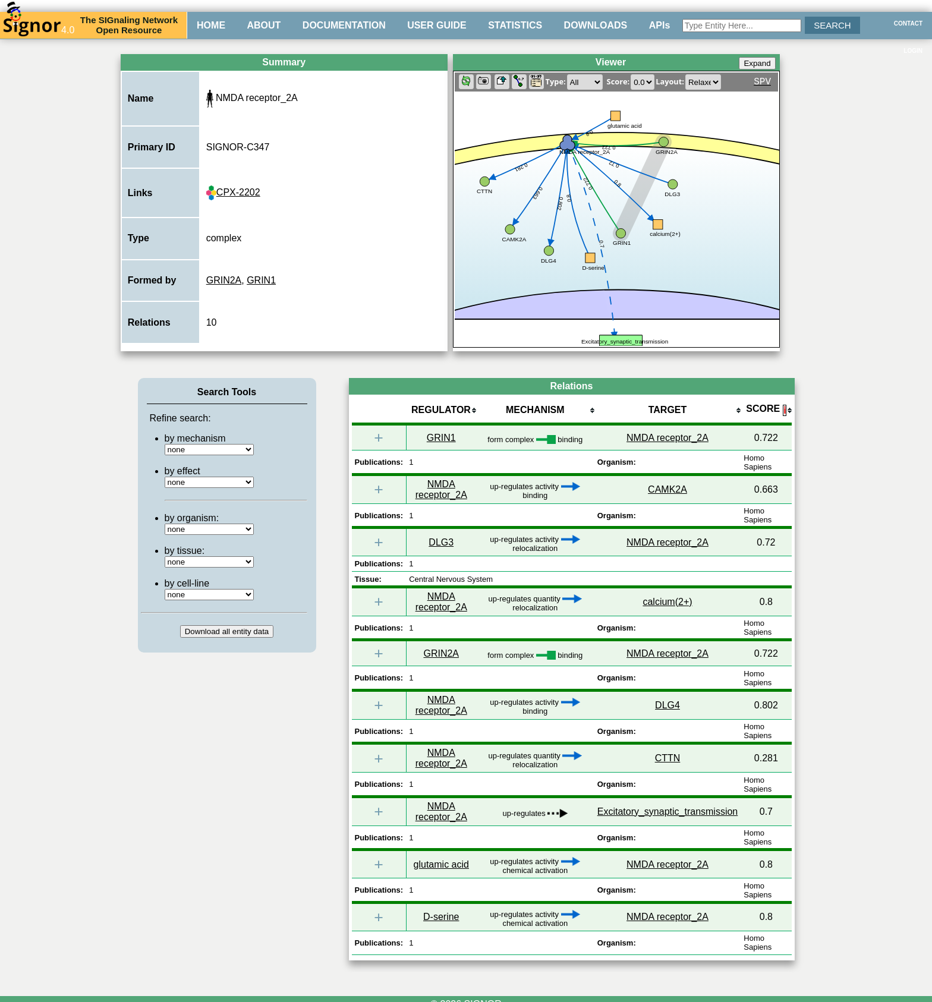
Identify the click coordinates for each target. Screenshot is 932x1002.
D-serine (441, 917)
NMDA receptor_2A (667, 438)
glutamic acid (441, 864)
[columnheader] (441, 411)
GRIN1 (261, 280)
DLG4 (667, 705)
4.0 (38, 25)
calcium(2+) (667, 602)
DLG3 (441, 542)
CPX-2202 (233, 192)
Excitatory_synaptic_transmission (667, 811)
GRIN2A (224, 280)
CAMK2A (667, 489)
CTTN (668, 758)
